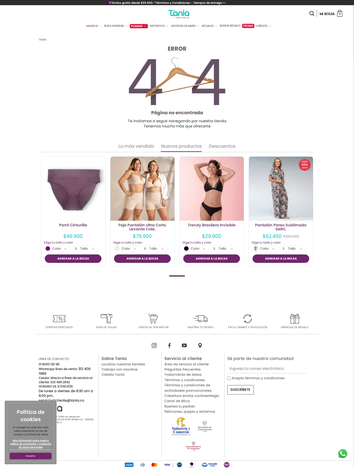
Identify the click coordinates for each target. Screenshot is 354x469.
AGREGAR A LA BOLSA (73, 259)
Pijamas (139, 26)
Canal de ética (177, 400)
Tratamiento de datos (183, 374)
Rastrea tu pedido (179, 406)
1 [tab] (177, 275)
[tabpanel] (73, 211)
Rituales (210, 26)
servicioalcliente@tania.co (61, 400)
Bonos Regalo (230, 26)
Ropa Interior (116, 26)
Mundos (94, 26)
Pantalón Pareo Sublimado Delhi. (280, 227)
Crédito (264, 26)
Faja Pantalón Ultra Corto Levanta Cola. (142, 227)
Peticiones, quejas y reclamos (189, 411)
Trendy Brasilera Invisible (212, 225)
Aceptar (31, 456)
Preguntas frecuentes (182, 369)
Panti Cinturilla (73, 225)
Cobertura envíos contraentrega (191, 395)
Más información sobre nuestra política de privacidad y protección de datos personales (30, 444)
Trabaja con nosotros (120, 369)
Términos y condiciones (184, 379)
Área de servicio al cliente (186, 364)
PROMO (248, 26)
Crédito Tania (113, 374)
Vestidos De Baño (185, 26)
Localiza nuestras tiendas (123, 364)
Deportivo (159, 26)
